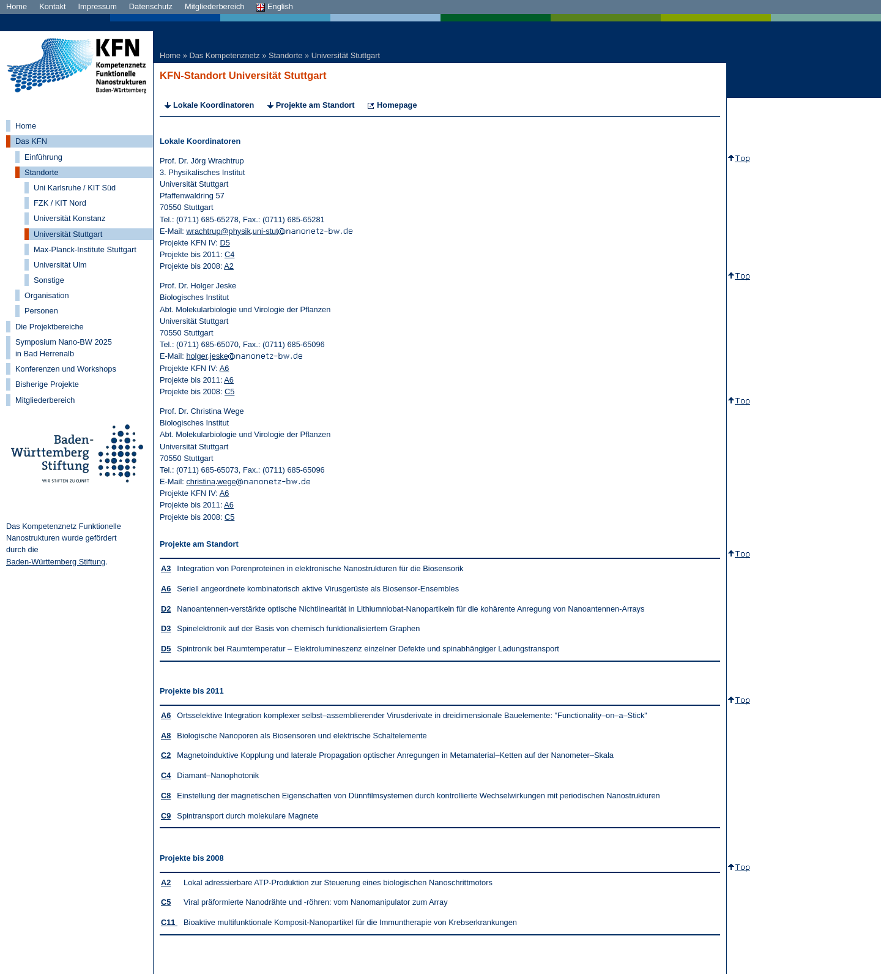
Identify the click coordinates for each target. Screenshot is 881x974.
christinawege (248, 481)
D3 (166, 628)
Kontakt (52, 6)
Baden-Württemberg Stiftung (55, 561)
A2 (229, 266)
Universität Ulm (60, 264)
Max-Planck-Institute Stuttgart (85, 249)
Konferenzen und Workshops (65, 368)
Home (16, 6)
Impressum (97, 6)
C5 (229, 391)
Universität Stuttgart (68, 234)
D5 (224, 242)
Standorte (41, 172)
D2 (166, 608)
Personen (41, 310)
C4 (229, 254)
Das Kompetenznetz (224, 55)
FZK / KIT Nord (60, 203)
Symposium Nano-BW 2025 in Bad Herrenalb (63, 347)
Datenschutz (151, 6)
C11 (169, 922)
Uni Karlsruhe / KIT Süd (75, 187)
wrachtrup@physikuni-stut (269, 231)
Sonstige (49, 280)
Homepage (397, 105)
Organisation (46, 295)
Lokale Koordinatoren (213, 105)
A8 (166, 735)
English (274, 6)
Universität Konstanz (69, 218)
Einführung (43, 157)
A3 (166, 568)
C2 (166, 755)
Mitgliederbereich (214, 6)
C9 (166, 815)
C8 (166, 795)
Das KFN (31, 141)
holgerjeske (244, 356)
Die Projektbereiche (49, 326)
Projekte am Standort (315, 105)
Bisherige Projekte (47, 384)
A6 (224, 368)
